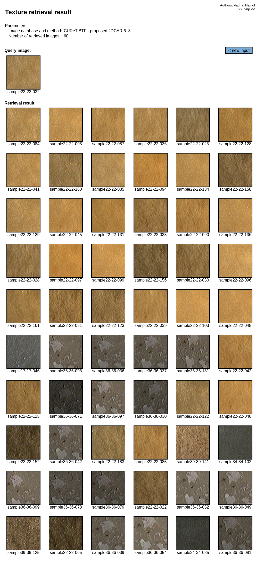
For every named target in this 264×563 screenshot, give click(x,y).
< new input (239, 50)
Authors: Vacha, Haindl (237, 5)
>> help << (246, 9)
